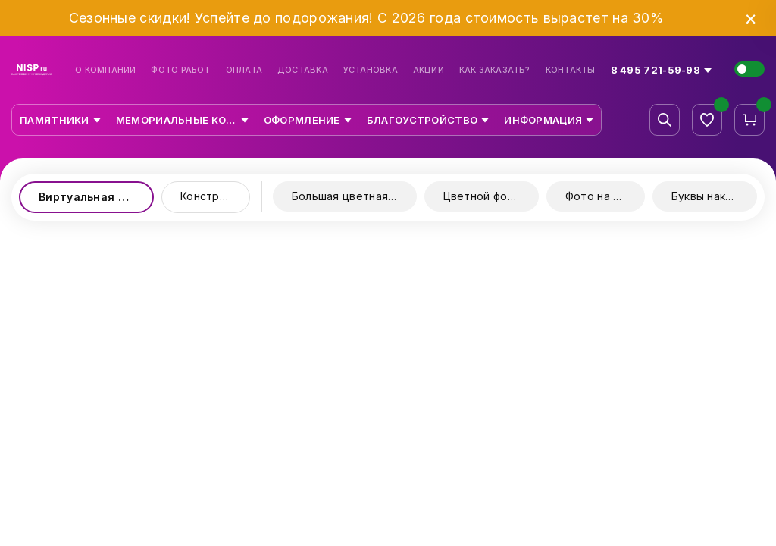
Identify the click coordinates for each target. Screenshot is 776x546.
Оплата (244, 70)
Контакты (571, 70)
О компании (105, 70)
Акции (428, 70)
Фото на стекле (605, 196)
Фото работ (180, 70)
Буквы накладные (714, 196)
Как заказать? (494, 70)
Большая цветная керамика (354, 196)
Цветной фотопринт (491, 196)
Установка (370, 70)
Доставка (302, 70)
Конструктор (215, 196)
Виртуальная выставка (96, 196)
